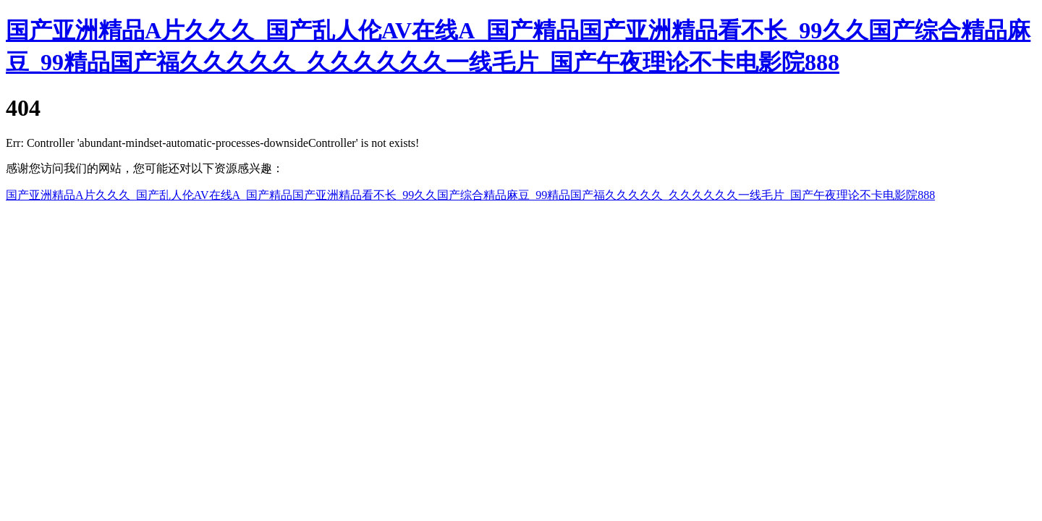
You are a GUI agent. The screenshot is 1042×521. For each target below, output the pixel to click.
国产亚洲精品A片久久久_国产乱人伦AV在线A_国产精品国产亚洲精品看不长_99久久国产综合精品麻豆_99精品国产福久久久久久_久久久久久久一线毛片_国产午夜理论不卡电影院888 (470, 195)
